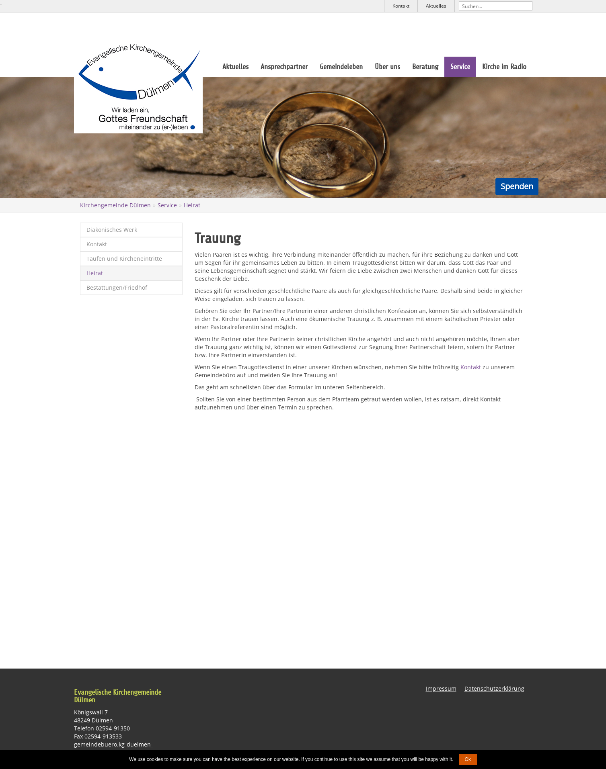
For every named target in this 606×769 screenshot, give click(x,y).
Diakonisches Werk (111, 229)
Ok (468, 759)
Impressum (441, 688)
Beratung (425, 67)
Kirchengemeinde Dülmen (115, 205)
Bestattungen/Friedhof (116, 287)
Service (460, 67)
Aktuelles (436, 5)
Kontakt (400, 5)
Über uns (387, 67)
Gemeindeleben (341, 67)
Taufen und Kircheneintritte (124, 258)
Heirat (192, 205)
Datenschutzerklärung (494, 688)
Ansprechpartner (284, 67)
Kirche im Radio (504, 67)
